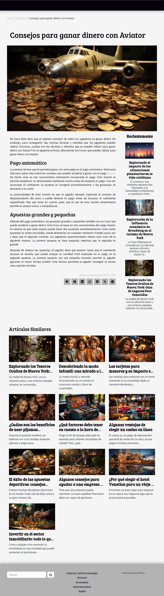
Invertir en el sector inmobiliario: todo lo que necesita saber (31, 538)
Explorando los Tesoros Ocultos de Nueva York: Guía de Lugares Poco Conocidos (139, 287)
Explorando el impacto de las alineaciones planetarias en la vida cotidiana (140, 169)
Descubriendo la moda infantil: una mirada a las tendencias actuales (82, 371)
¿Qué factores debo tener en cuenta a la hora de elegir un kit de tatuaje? (81, 429)
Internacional (82, 586)
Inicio (10, 18)
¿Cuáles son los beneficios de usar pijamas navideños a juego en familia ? (32, 432)
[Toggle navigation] (9, 5)
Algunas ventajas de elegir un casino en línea (130, 427)
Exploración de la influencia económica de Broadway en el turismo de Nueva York (139, 228)
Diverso (21, 18)
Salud (82, 591)
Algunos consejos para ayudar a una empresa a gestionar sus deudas (80, 484)
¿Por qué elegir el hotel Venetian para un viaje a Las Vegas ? (131, 484)
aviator (111, 173)
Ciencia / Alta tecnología (82, 573)
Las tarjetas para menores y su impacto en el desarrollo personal (131, 371)
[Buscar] (26, 574)
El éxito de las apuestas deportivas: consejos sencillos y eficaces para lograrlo (30, 487)
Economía (82, 582)
